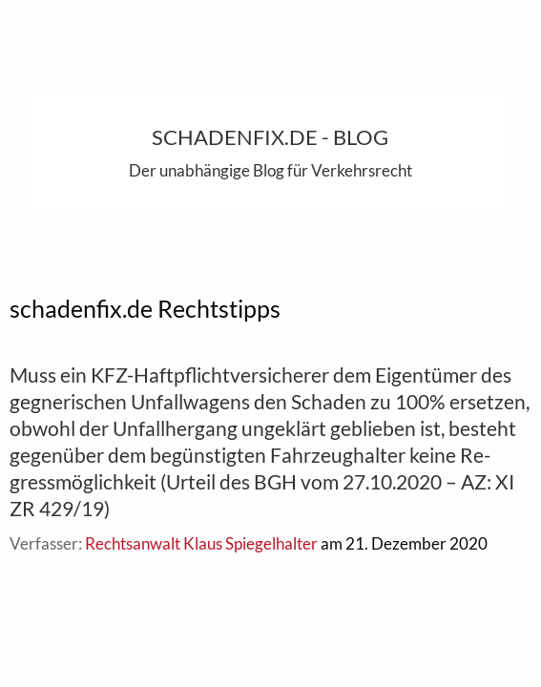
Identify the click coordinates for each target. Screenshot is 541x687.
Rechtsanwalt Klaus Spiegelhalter (201, 543)
